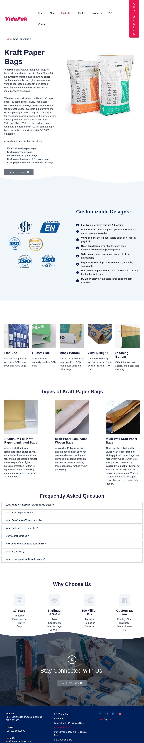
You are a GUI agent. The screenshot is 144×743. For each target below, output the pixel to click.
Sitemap (56, 724)
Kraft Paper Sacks (61, 707)
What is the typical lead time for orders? (25, 539)
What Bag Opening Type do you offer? (25, 500)
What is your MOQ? (15, 531)
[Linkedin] (113, 696)
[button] (68, 8)
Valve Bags (58, 700)
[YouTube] (120, 696)
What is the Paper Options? (19, 492)
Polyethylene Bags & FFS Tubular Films (69, 713)
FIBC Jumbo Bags (61, 719)
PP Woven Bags (60, 696)
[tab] (72, 485)
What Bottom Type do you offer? (22, 508)
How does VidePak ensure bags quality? (26, 523)
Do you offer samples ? (17, 516)
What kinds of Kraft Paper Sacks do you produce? (30, 485)
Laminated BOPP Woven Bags (67, 704)
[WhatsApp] (106, 696)
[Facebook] (100, 696)
